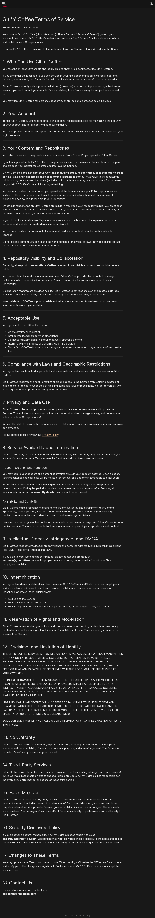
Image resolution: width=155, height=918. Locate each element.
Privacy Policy (50, 434)
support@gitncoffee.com (19, 560)
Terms (77, 915)
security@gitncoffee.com (19, 838)
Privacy (86, 915)
